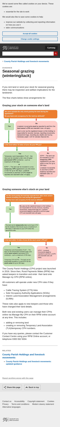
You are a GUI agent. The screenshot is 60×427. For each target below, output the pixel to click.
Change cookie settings (30, 39)
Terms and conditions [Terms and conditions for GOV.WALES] (20, 404)
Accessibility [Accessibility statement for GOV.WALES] (19, 401)
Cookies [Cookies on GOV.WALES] (50, 401)
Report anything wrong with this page (17, 378)
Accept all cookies (30, 34)
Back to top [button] (34, 387)
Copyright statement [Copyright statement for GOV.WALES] (36, 401)
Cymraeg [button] (51, 48)
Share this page (13, 387)
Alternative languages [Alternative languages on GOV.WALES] (11, 407)
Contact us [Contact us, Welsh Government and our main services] (6, 401)
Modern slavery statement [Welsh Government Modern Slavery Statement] (43, 404)
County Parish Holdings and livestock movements (26, 61)
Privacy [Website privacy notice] (5, 404)
